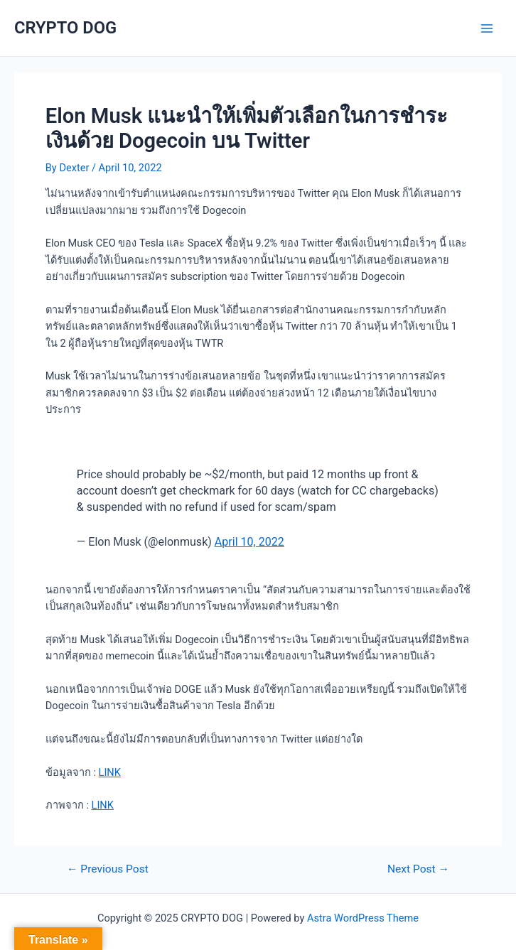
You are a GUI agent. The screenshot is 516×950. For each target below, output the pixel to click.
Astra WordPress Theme (363, 918)
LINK (110, 772)
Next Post (418, 869)
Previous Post (108, 869)
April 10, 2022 (249, 542)
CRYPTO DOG (65, 28)
